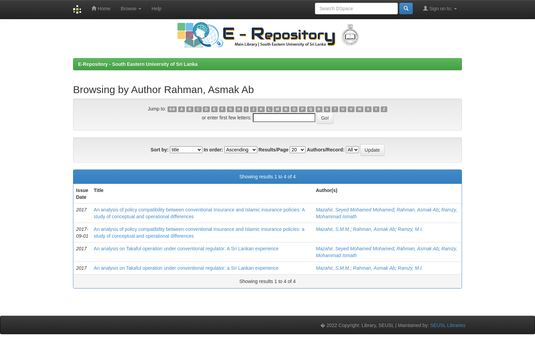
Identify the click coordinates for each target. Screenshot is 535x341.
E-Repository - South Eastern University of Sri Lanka (138, 64)
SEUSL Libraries (447, 325)
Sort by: (159, 149)
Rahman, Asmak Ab (417, 209)
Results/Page (274, 149)
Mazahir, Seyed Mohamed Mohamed (355, 209)
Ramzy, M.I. (410, 229)
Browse (131, 8)
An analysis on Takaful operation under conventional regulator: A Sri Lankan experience (186, 248)
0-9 (172, 109)
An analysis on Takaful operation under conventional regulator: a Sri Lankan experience (186, 268)
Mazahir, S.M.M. (333, 229)
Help (156, 8)
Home (100, 8)
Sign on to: (440, 8)
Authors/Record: (325, 149)
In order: (213, 149)
